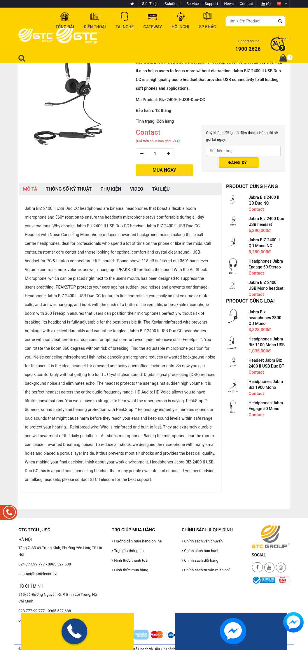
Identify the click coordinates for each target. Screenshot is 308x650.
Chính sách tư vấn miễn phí (206, 570)
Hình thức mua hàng (130, 570)
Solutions (173, 3)
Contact (246, 3)
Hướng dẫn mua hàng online (137, 541)
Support (211, 3)
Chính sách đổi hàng (200, 560)
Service (192, 3)
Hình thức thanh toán (131, 560)
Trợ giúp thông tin (128, 551)
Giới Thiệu (150, 3)
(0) (266, 3)
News (229, 3)
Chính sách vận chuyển (202, 541)
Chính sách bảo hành (200, 551)
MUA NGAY (164, 170)
